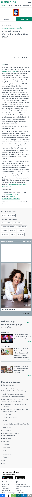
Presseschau (7, 444)
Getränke (12, 230)
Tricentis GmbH (8, 427)
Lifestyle (4, 230)
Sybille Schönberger (8, 226)
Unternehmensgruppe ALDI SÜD (12, 28)
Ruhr (3, 64)
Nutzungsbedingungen (23, 486)
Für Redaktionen (21, 484)
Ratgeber (6, 457)
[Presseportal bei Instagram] (16, 481)
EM (4, 460)
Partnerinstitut (7, 438)
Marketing (5, 234)
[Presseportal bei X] (13, 482)
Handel (13, 234)
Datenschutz (6, 490)
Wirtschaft (6, 441)
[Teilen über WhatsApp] (13, 495)
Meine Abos (27, 5)
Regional (18, 5)
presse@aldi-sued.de (11, 194)
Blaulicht (10, 5)
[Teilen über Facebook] (2, 495)
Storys (3, 5)
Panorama (20, 234)
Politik (5, 451)
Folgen (24, 19)
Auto (4, 463)
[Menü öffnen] (29, 2)
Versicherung (7, 454)
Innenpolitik (6, 448)
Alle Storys (8, 19)
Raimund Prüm (6, 223)
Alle (29, 322)
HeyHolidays (7, 430)
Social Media (20, 493)
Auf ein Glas (17, 223)
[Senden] (29, 495)
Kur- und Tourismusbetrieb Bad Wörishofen (16, 424)
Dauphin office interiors (10, 418)
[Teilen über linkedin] (24, 495)
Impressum (5, 484)
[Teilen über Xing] (18, 495)
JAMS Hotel (6, 421)
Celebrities (21, 230)
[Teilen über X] (8, 495)
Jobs (17, 488)
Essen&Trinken (21, 226)
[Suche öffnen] (25, 2)
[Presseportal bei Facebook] (11, 482)
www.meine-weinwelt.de (9, 71)
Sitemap (18, 490)
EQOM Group (7, 414)
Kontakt (4, 486)
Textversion (5, 488)
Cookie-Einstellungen (8, 493)
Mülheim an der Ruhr (8, 215)
